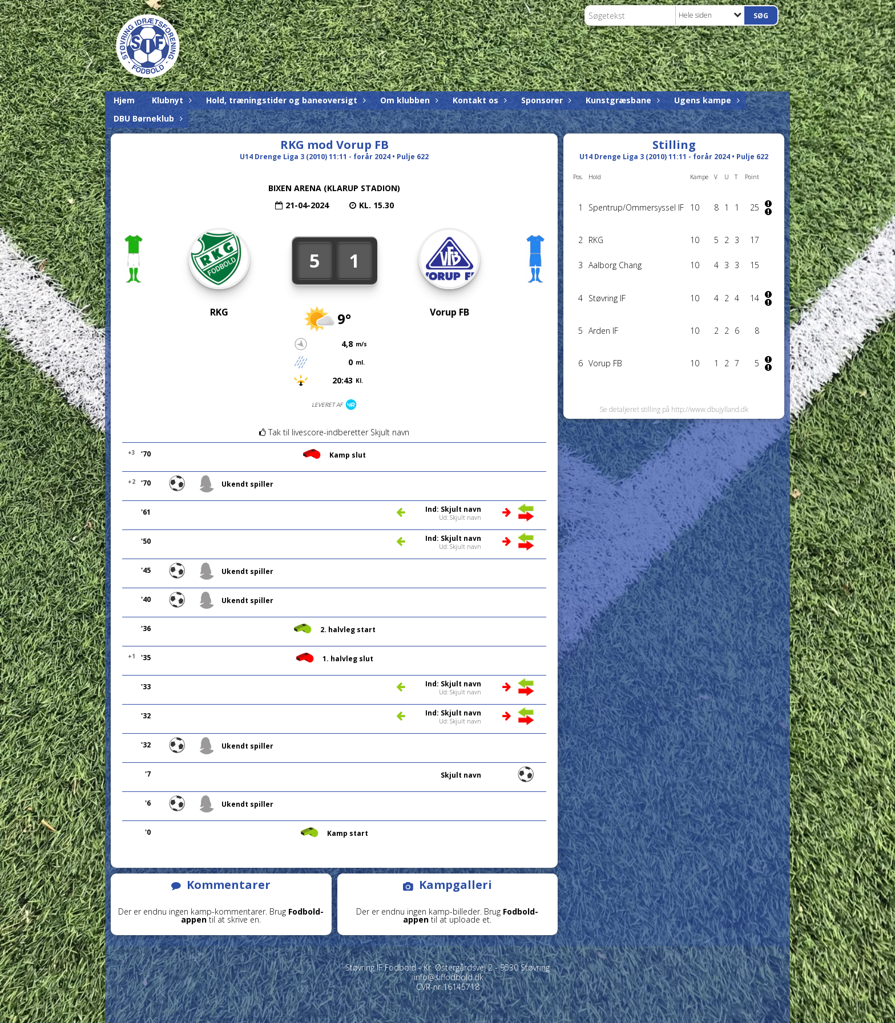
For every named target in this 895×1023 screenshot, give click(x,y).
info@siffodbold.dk (448, 977)
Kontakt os (478, 100)
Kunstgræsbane (621, 100)
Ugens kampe (705, 100)
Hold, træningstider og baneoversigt (284, 100)
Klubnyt (170, 100)
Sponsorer (545, 100)
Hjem (124, 100)
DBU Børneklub (147, 118)
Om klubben (408, 100)
